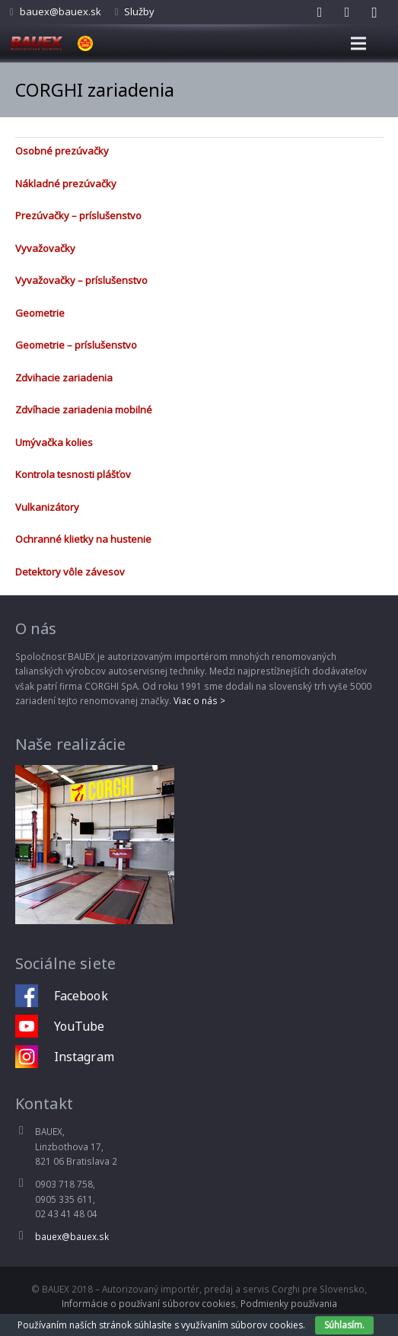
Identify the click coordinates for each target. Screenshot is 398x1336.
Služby (139, 11)
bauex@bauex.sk (60, 11)
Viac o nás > (199, 700)
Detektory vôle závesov (70, 572)
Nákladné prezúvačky (65, 183)
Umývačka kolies (54, 442)
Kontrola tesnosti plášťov (73, 474)
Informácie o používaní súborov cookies (149, 1303)
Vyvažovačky (45, 248)
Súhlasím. (344, 1324)
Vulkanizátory (47, 507)
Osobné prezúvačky (62, 151)
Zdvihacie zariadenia (64, 377)
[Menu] (358, 43)
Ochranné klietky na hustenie (83, 539)
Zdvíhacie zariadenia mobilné (83, 409)
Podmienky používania (288, 1303)
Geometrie (40, 313)
